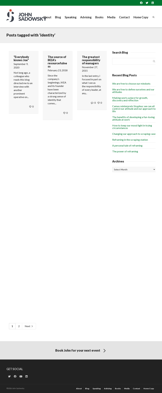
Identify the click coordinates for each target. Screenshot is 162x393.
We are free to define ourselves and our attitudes (133, 90)
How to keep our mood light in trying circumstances (132, 126)
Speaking (71, 17)
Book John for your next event (81, 351)
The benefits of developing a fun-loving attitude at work (133, 118)
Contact (124, 17)
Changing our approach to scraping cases (134, 133)
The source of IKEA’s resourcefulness (57, 61)
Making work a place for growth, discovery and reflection (130, 99)
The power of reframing (125, 151)
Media (111, 17)
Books (99, 17)
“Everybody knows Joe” (21, 58)
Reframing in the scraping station (130, 139)
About (47, 17)
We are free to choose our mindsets (131, 83)
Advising (86, 17)
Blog (58, 17)
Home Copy (140, 17)
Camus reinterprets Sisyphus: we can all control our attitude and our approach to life (134, 109)
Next (29, 326)
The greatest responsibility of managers (91, 60)
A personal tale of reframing (127, 145)
